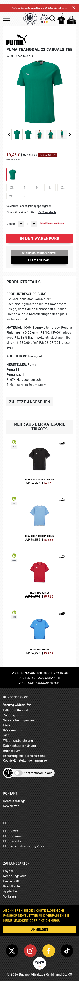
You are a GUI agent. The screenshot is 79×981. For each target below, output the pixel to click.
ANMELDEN (39, 929)
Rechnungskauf (14, 876)
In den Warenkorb (39, 238)
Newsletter (11, 806)
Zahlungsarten (13, 715)
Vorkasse (9, 896)
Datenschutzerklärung (19, 745)
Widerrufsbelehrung (18, 740)
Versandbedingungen (18, 720)
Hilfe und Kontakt (15, 710)
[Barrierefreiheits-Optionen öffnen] (8, 773)
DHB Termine (13, 836)
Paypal (8, 871)
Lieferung (10, 725)
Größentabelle (47, 212)
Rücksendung (13, 730)
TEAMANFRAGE (39, 260)
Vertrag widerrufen (17, 705)
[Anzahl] (27, 224)
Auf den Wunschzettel (39, 253)
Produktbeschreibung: (26, 294)
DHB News (10, 831)
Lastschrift (11, 881)
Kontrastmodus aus (38, 773)
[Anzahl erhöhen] (34, 224)
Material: (14, 327)
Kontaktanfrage (14, 801)
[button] (6, 18)
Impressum (11, 750)
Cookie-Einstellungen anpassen (26, 760)
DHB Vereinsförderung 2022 (23, 846)
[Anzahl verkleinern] (21, 224)
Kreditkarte (11, 886)
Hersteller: (16, 364)
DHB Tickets (12, 841)
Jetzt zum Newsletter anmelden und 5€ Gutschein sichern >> (40, 8)
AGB (6, 735)
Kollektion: (16, 356)
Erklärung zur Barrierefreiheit (25, 756)
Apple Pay (10, 891)
